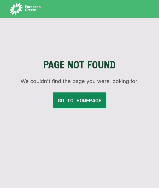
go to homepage (80, 100)
